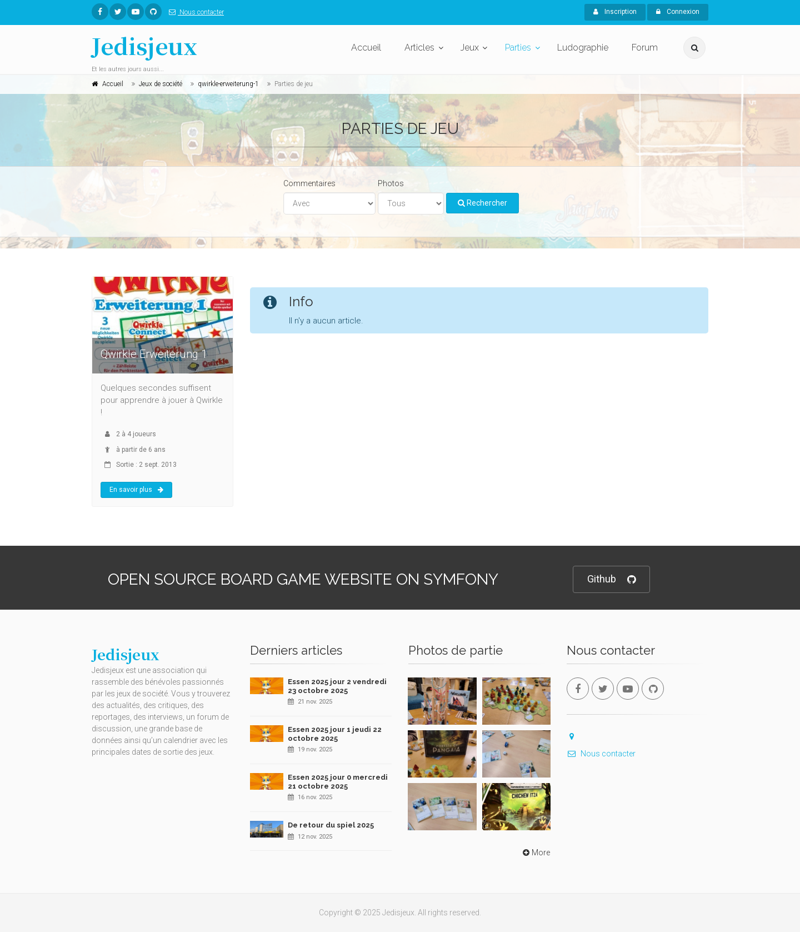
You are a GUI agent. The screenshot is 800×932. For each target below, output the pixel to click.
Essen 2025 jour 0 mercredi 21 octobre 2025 (338, 781)
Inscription (615, 12)
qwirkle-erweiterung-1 (228, 84)
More (535, 852)
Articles (419, 47)
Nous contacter (194, 12)
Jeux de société (160, 84)
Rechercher (482, 202)
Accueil (366, 47)
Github (611, 579)
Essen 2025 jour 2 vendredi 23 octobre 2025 (337, 686)
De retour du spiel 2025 (331, 825)
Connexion (677, 12)
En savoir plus (136, 490)
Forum (645, 47)
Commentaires (309, 183)
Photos (391, 183)
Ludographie (582, 47)
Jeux (470, 47)
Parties (518, 47)
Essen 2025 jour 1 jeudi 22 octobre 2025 (335, 733)
